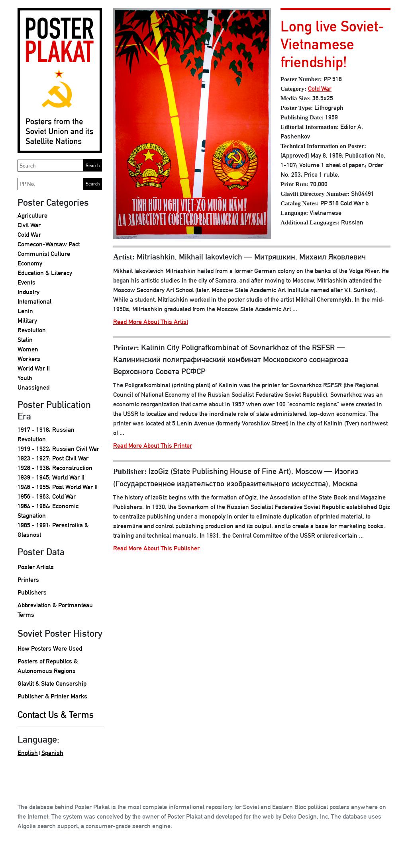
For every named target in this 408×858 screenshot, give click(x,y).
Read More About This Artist (150, 322)
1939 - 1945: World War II (51, 477)
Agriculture (32, 215)
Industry (28, 292)
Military (27, 320)
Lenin (25, 311)
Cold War (29, 234)
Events (26, 282)
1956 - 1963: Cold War (47, 496)
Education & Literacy (45, 273)
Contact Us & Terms (56, 714)
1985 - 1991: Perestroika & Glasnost (53, 529)
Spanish (52, 753)
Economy (30, 263)
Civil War (29, 225)
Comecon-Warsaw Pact (49, 244)
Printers (28, 579)
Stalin (25, 339)
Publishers (32, 592)
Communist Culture (44, 253)
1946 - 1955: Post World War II (58, 487)
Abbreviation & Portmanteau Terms (55, 609)
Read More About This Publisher (156, 548)
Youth (25, 378)
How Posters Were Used (50, 648)
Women (28, 349)
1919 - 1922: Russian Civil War (58, 448)
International (34, 301)
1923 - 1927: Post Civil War (53, 458)
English (28, 753)
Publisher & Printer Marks (52, 696)
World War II (34, 368)
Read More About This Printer (152, 445)
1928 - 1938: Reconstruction (55, 468)
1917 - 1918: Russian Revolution (46, 434)
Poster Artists (36, 567)
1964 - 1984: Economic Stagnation (48, 510)
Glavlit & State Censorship (52, 683)
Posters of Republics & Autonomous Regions (48, 666)
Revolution (32, 330)
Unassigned (33, 387)
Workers (29, 359)
